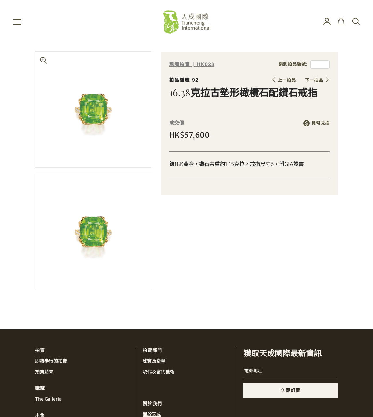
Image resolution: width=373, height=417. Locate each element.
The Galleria (48, 399)
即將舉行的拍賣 (51, 361)
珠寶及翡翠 (154, 361)
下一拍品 (314, 80)
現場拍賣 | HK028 (191, 64)
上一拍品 (287, 80)
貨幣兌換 (320, 123)
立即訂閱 (290, 390)
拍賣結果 (44, 372)
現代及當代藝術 (158, 372)
